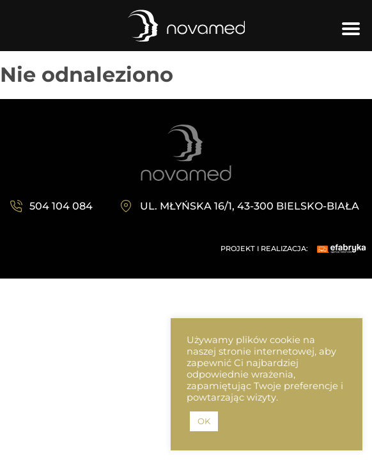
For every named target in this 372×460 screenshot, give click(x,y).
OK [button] (204, 421)
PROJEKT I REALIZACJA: (264, 248)
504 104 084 (61, 206)
